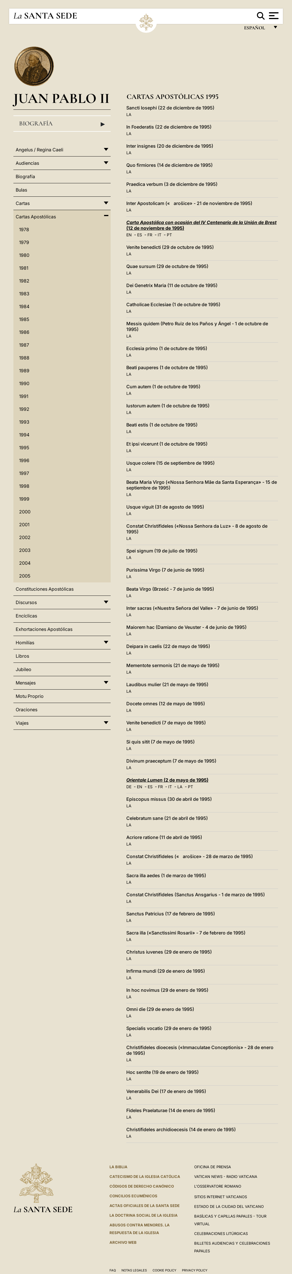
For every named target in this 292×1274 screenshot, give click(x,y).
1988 (24, 358)
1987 (24, 345)
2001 (24, 524)
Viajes (22, 723)
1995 (24, 447)
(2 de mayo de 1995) (167, 780)
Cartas (23, 203)
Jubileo (23, 669)
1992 (24, 409)
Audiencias (27, 163)
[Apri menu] (273, 16)
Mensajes (26, 683)
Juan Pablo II (61, 98)
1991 (23, 396)
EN (129, 234)
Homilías (25, 642)
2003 (25, 550)
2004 (25, 563)
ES (139, 234)
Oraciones (26, 709)
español (257, 29)
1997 (24, 473)
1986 (24, 332)
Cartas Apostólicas (36, 217)
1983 (24, 293)
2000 (25, 512)
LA (128, 114)
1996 (24, 460)
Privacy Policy (194, 1270)
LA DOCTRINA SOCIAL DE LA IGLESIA (144, 1215)
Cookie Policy (164, 1270)
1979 (24, 242)
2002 (25, 537)
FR (149, 234)
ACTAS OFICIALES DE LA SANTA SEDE (145, 1205)
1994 (24, 435)
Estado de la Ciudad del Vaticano (229, 1206)
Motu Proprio (30, 696)
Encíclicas (26, 616)
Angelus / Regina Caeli (39, 150)
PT (169, 234)
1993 (24, 422)
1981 (23, 268)
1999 (24, 499)
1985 (24, 319)
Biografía (62, 124)
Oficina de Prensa (212, 1167)
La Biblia (118, 1167)
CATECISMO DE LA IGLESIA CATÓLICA (145, 1176)
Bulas (21, 190)
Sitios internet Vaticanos (220, 1196)
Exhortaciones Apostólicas (44, 629)
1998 (24, 486)
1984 (24, 306)
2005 (24, 576)
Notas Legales (134, 1270)
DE (128, 786)
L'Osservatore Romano (217, 1186)
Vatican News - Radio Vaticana (225, 1176)
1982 (24, 281)
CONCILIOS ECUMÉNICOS (133, 1196)
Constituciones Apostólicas (45, 589)
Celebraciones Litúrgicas (221, 1233)
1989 (24, 370)
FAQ (113, 1270)
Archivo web (123, 1242)
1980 (24, 255)
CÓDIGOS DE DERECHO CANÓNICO (142, 1186)
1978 (24, 229)
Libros (22, 656)
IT (159, 234)
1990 (24, 383)
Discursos (26, 602)
